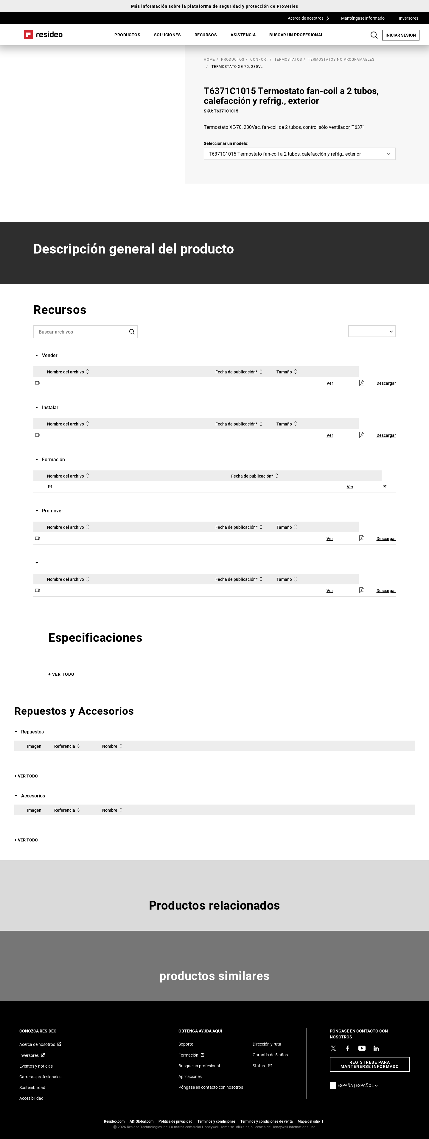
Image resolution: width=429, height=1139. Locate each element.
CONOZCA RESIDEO (46, 1031)
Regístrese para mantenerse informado (370, 1064)
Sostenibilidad (32, 1087)
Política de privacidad (175, 1121)
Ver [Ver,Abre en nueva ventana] (330, 383)
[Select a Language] (372, 331)
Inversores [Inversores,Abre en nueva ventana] (408, 18)
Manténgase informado (363, 18)
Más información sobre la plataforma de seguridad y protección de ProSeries (214, 6)
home (209, 59)
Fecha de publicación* (240, 371)
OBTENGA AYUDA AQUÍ (208, 1031)
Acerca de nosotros (310, 18)
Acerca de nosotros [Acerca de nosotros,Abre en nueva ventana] (37, 1044)
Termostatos (288, 59)
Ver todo (63, 674)
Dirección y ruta (267, 1044)
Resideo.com (114, 1121)
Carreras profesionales (40, 1076)
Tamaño (287, 371)
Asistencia (243, 34)
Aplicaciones (190, 1076)
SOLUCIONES (167, 34)
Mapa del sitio (309, 1121)
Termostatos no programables (341, 59)
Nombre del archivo (69, 371)
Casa (43, 34)
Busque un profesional (199, 1065)
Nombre (113, 746)
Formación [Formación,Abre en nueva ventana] (188, 1055)
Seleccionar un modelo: (226, 143)
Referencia (68, 746)
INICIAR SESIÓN (402, 35)
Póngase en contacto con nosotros (210, 1087)
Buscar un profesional (296, 34)
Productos (127, 34)
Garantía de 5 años (270, 1054)
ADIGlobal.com (141, 1121)
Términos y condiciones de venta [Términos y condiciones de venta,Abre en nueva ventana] (266, 1121)
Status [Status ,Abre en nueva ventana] (259, 1065)
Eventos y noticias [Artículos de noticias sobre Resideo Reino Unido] (36, 1066)
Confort (259, 59)
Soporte (185, 1044)
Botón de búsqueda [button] (374, 35)
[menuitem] (127, 34)
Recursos (206, 34)
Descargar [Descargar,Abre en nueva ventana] (386, 383)
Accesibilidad (31, 1098)
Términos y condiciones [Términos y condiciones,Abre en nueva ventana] (216, 1121)
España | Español (359, 1085)
